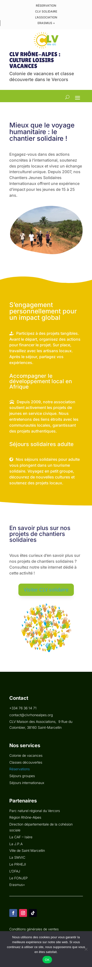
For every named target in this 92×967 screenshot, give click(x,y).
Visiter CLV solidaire (46, 589)
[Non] (85, 949)
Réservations (19, 769)
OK (47, 960)
